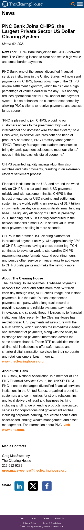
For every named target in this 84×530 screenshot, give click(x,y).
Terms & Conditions (52, 523)
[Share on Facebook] (47, 485)
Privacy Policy (29, 523)
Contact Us (59, 518)
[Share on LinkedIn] (19, 485)
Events (33, 518)
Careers (46, 518)
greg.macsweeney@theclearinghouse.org (34, 470)
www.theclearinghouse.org (23, 361)
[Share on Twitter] (33, 485)
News (22, 518)
